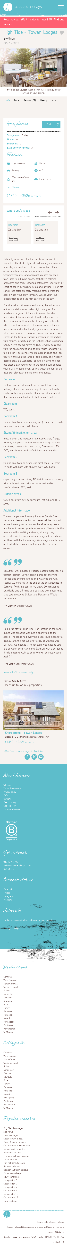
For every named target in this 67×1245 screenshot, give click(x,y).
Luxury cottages (10, 1135)
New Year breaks (11, 1177)
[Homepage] (7, 7)
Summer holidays (11, 1166)
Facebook (27, 757)
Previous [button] (4, 67)
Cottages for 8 (10, 1191)
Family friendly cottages (14, 1142)
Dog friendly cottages (13, 1128)
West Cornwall (10, 980)
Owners (7, 799)
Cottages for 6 (10, 1187)
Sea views (8, 1132)
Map (54, 100)
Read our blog (10, 802)
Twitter (34, 757)
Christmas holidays (12, 1173)
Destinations (15, 968)
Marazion (7, 1018)
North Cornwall (10, 984)
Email (41, 757)
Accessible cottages (12, 1153)
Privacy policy (9, 792)
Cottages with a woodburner (16, 1146)
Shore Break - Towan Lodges (23, 732)
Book (49, 124)
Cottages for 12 (10, 1198)
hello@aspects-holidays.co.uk (17, 865)
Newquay (7, 1001)
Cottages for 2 (10, 1180)
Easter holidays (10, 1159)
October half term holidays (15, 1170)
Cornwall (7, 977)
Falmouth (7, 997)
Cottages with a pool (13, 1139)
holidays (28, 7)
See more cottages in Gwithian (26, 751)
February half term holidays (16, 1156)
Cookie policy (9, 806)
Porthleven (8, 1025)
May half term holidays (14, 1163)
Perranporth (9, 1029)
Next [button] (63, 67)
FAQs (5, 795)
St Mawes (8, 1032)
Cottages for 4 (10, 1184)
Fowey (6, 1008)
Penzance (7, 1011)
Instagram (8, 896)
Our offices (8, 869)
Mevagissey (8, 1022)
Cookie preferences (12, 809)
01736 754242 (10, 862)
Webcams (8, 900)
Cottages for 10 (10, 1194)
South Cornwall (10, 987)
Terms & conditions (12, 788)
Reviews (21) (30, 100)
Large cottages (10, 1201)
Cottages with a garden (14, 1149)
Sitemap (7, 785)
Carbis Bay (8, 994)
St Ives (6, 991)
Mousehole (8, 1015)
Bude (5, 1004)
